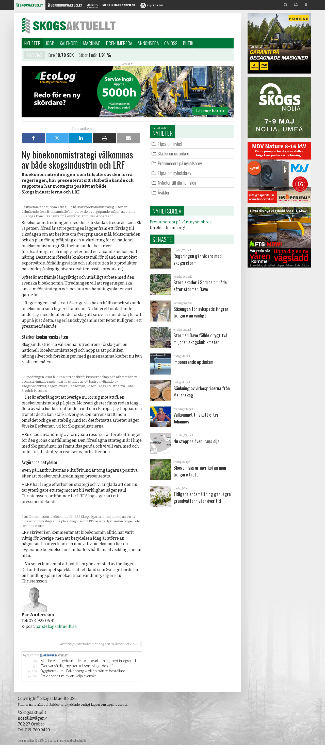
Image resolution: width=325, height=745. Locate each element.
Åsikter (163, 192)
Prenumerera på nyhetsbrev (180, 163)
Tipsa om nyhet (170, 143)
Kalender (69, 43)
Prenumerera (119, 43)
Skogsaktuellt (69, 25)
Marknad (92, 43)
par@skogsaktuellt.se (56, 626)
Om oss (170, 43)
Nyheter (32, 43)
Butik (188, 43)
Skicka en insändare (173, 153)
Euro (51, 54)
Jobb (50, 43)
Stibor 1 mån (88, 54)
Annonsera (148, 43)
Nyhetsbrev (167, 210)
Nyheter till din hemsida (177, 182)
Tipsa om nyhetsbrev (174, 172)
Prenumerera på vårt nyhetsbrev (181, 222)
